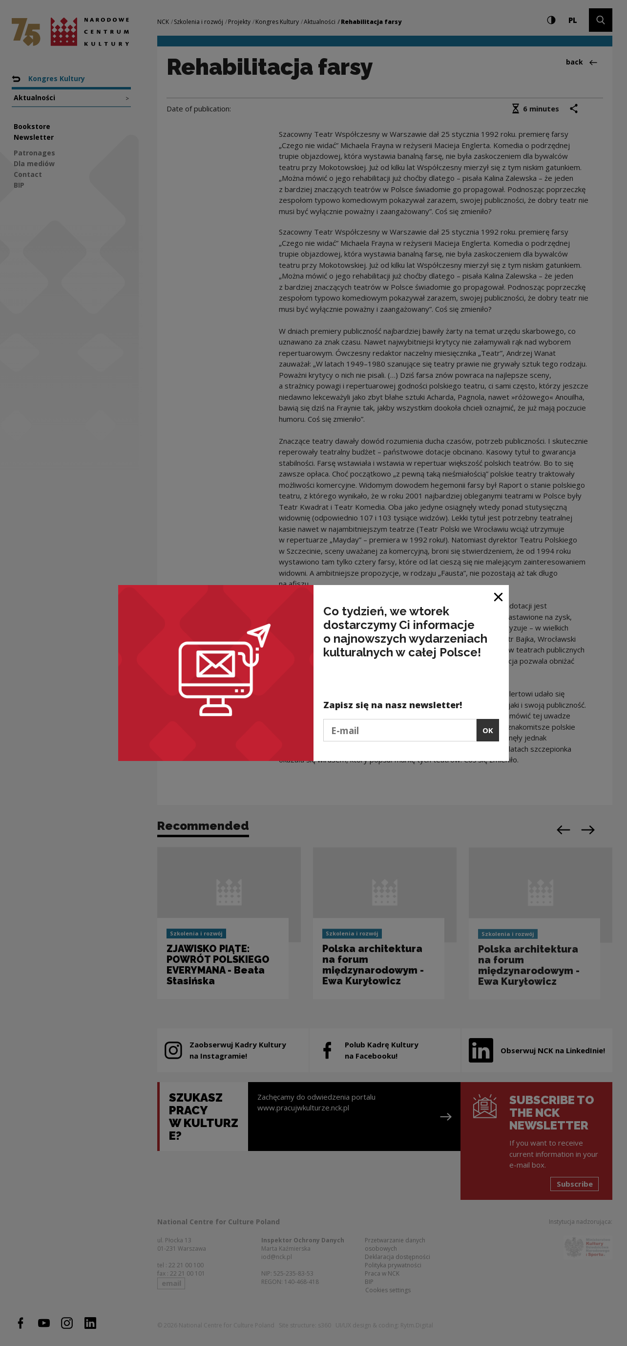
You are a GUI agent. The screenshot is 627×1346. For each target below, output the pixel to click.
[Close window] (498, 596)
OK (487, 730)
